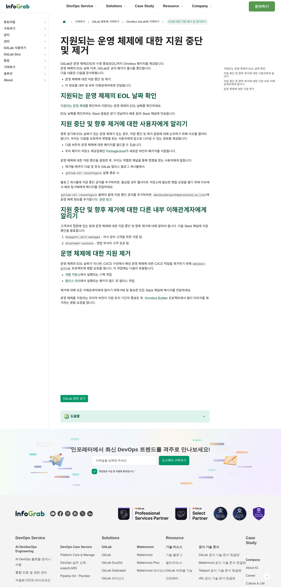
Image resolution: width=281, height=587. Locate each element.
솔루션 (8, 73)
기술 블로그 (174, 555)
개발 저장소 (72, 275)
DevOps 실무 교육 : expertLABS (74, 565)
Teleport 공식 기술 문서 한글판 (220, 570)
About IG (252, 567)
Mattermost (144, 555)
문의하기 (262, 6)
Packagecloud (116, 151)
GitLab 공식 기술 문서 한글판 (219, 555)
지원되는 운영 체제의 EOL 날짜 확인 (244, 68)
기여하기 (9, 67)
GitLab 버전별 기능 (179, 570)
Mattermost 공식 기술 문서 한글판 (222, 562)
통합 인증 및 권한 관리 (31, 572)
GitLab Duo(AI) (112, 562)
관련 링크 (105, 199)
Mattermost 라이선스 (151, 570)
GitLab (106, 555)
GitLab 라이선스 (113, 578)
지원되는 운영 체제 (72, 106)
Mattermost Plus (148, 562)
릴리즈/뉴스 (174, 562)
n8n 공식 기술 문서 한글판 (217, 578)
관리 (6, 41)
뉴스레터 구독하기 (174, 460)
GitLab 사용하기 (15, 48)
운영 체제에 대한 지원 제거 (239, 89)
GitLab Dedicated (114, 570)
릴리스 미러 (72, 281)
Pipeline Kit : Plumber (75, 576)
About (8, 80)
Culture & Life (255, 583)
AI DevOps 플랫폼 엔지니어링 (33, 562)
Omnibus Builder (156, 298)
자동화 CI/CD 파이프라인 (33, 580)
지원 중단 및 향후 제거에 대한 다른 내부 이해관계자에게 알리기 (249, 83)
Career (250, 575)
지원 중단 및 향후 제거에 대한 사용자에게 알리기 (249, 75)
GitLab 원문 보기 (74, 398)
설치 (6, 35)
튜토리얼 (9, 22)
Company (253, 559)
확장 (6, 60)
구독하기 (9, 28)
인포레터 (172, 578)
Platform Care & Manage (77, 555)
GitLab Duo (12, 54)
